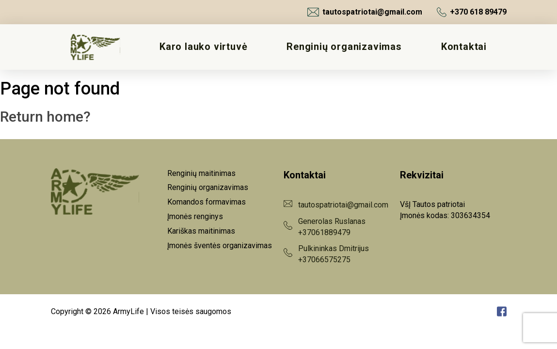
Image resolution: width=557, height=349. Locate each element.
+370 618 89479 (472, 12)
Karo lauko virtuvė (203, 46)
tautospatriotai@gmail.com (364, 12)
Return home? (45, 116)
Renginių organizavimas (344, 46)
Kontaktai (464, 46)
